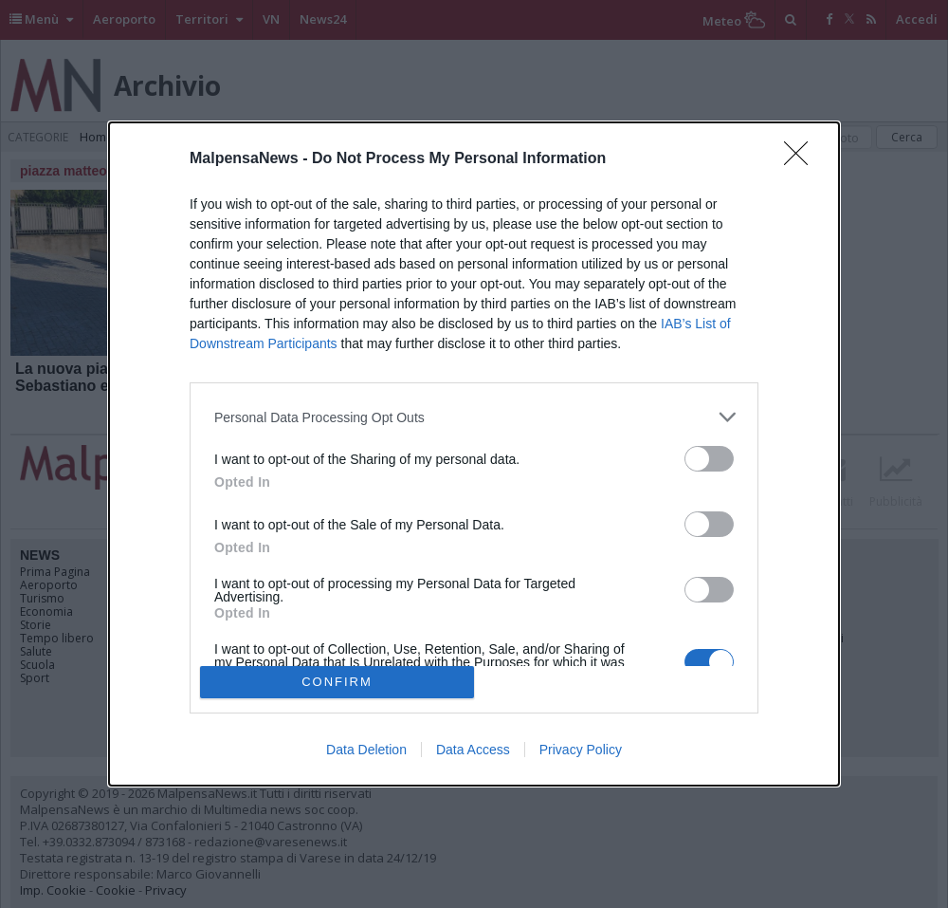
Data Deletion (366, 749)
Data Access (473, 749)
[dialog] (474, 453)
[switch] (709, 459)
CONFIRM (337, 682)
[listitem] (474, 417)
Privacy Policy (580, 749)
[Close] (802, 159)
